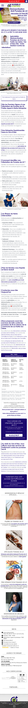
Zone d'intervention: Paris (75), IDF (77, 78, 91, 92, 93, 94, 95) (14, 633)
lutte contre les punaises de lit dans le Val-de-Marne (13, 469)
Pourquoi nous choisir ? (10, 642)
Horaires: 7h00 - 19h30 (9, 635)
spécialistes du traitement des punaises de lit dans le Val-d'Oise (13, 148)
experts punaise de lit (7, 124)
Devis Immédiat (14, 22)
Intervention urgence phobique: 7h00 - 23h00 (14, 638)
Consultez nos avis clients (10, 644)
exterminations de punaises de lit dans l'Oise (13, 454)
